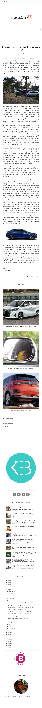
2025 (9, 582)
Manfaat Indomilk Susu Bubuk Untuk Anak (22, 546)
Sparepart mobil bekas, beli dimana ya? (17, 609)
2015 (9, 641)
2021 (9, 589)
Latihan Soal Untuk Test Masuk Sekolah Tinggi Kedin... (20, 616)
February (11, 628)
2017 (9, 638)
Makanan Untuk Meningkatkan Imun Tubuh (18, 618)
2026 (9, 580)
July (9, 600)
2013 (9, 645)
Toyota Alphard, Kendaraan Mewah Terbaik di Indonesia (21, 327)
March (10, 626)
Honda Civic (15, 150)
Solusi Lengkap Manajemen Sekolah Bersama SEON (23, 527)
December (11, 591)
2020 (9, 632)
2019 (9, 634)
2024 (9, 584)
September (11, 596)
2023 (9, 586)
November (11, 593)
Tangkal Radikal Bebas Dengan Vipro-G (21, 513)
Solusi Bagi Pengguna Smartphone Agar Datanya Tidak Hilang (23, 520)
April (10, 624)
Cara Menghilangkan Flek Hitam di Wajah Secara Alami (20, 602)
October (11, 595)
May (10, 622)
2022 (9, 588)
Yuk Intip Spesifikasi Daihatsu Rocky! (21, 411)
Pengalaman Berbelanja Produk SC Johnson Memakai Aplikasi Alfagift (22, 559)
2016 (9, 639)
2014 (9, 643)
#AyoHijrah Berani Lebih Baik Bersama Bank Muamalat (22, 533)
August (10, 598)
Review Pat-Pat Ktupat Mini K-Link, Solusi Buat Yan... (20, 615)
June (10, 621)
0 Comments (21, 53)
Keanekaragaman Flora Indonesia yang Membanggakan (21, 605)
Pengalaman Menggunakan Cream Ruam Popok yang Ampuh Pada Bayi (23, 507)
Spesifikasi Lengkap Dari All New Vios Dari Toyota (21, 369)
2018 (9, 636)
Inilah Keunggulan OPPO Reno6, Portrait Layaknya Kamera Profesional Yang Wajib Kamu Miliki (24, 553)
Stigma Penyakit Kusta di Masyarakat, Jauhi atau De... (20, 611)
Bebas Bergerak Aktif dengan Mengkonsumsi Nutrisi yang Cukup (22, 540)
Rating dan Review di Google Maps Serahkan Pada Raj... (21, 607)
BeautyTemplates (32, 705)
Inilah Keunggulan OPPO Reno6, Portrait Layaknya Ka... (20, 613)
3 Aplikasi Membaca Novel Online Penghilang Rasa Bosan (23, 566)
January (10, 630)
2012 (9, 647)
